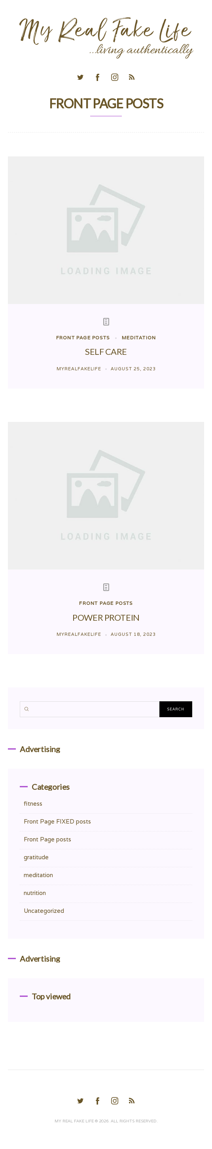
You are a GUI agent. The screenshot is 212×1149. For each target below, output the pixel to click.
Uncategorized (44, 910)
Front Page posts (83, 338)
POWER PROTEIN (105, 617)
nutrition (35, 893)
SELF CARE (106, 351)
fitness (33, 803)
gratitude (36, 857)
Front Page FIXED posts (57, 821)
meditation (139, 338)
